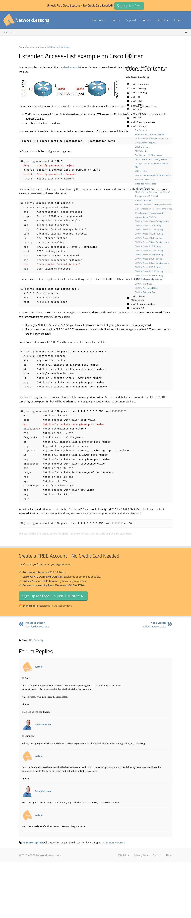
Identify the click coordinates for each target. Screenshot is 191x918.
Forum (116, 20)
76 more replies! (32, 898)
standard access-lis (69, 75)
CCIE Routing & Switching (58, 47)
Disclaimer (124, 911)
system (39, 722)
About (163, 20)
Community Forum (114, 898)
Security (38, 696)
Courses (99, 20)
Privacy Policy (142, 911)
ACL (31, 696)
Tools (147, 20)
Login (177, 20)
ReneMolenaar (43, 780)
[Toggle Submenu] (128, 84)
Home (34, 47)
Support (131, 20)
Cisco (41, 47)
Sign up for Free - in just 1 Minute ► (53, 651)
